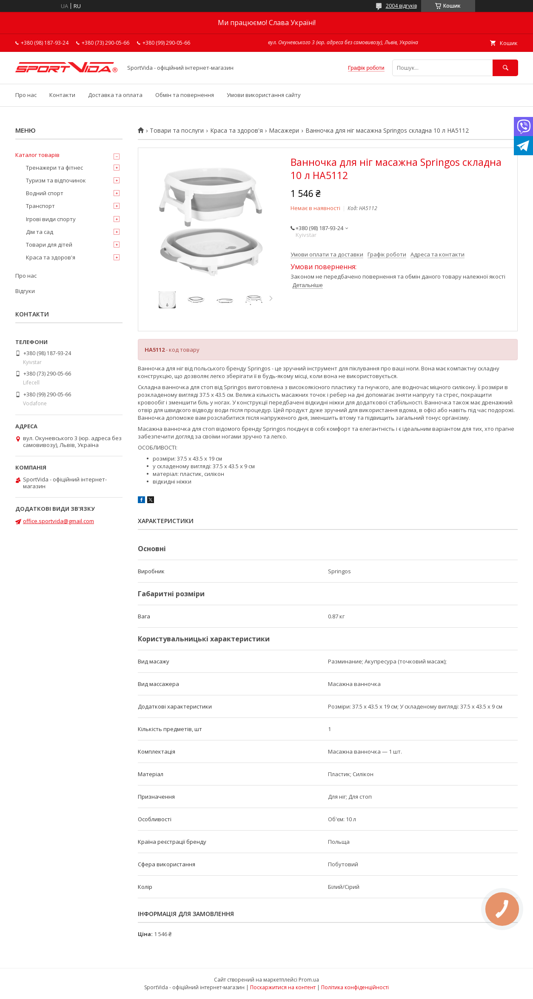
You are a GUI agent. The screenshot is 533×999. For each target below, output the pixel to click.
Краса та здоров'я (236, 130)
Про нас (26, 95)
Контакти (62, 95)
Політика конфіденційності (355, 987)
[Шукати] (505, 68)
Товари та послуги (177, 130)
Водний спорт (44, 193)
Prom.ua (309, 979)
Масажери (284, 130)
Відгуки (25, 291)
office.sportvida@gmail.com (58, 521)
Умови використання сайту (264, 95)
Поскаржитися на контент (283, 987)
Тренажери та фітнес (54, 167)
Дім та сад (39, 232)
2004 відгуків (401, 5)
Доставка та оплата (115, 95)
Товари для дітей (49, 244)
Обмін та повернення (184, 95)
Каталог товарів (37, 155)
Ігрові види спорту (51, 219)
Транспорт (40, 206)
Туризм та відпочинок (56, 180)
